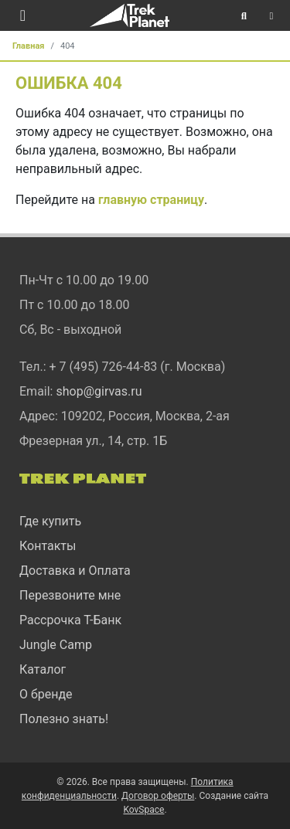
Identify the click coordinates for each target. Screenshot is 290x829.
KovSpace (143, 809)
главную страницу (151, 199)
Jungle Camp (55, 644)
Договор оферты (157, 795)
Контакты (47, 546)
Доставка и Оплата (75, 570)
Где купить (50, 521)
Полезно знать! (63, 719)
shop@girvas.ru (99, 391)
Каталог (42, 669)
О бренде (46, 694)
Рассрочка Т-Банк (70, 620)
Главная (28, 46)
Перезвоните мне (70, 595)
